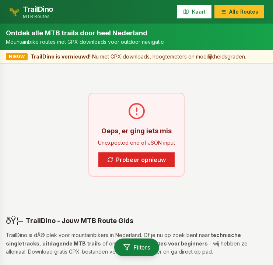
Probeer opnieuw (136, 159)
